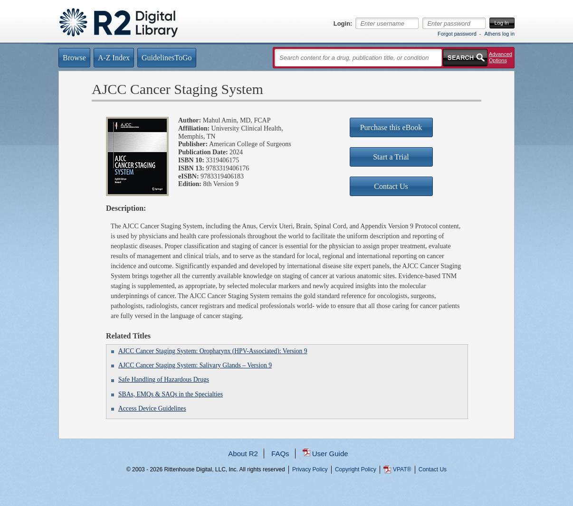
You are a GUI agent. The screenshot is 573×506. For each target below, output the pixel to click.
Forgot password (457, 34)
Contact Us (433, 469)
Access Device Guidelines (152, 408)
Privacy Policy (310, 469)
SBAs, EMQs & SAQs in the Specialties (170, 394)
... (286, 504)
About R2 (243, 454)
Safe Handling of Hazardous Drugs (163, 379)
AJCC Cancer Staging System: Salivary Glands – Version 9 (195, 365)
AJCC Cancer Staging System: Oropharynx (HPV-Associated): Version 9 (212, 351)
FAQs (280, 454)
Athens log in (499, 34)
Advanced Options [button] (500, 57)
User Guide (330, 454)
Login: (343, 23)
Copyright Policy (355, 469)
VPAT (402, 469)
